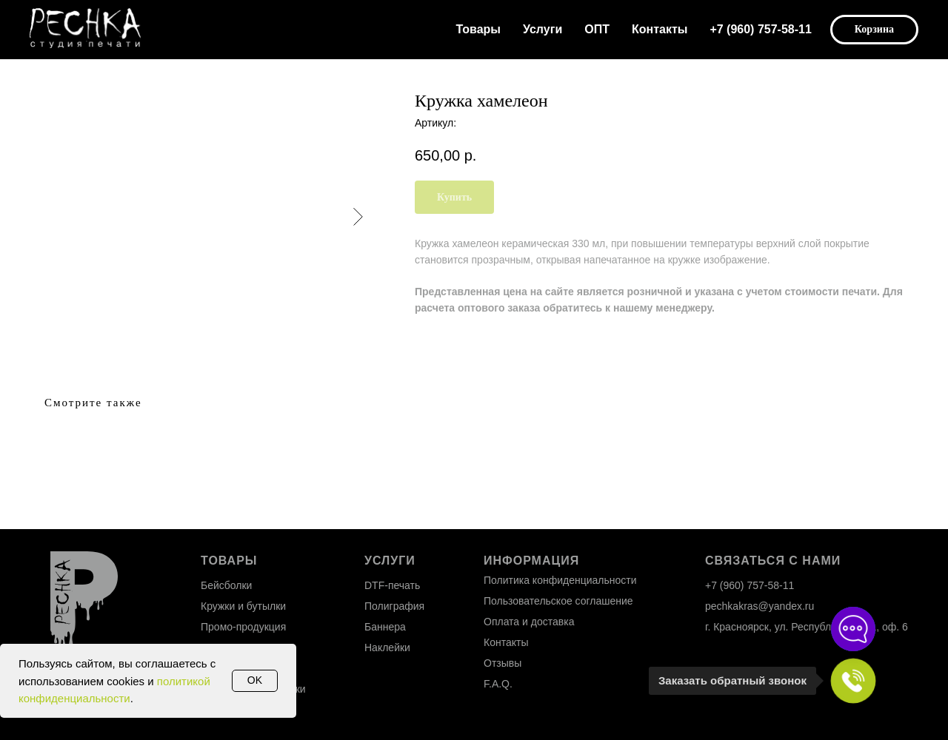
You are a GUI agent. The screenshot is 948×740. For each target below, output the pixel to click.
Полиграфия (394, 606)
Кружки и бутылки (243, 606)
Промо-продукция (243, 627)
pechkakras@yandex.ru (759, 606)
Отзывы (502, 663)
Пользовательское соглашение (558, 601)
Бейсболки (226, 585)
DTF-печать (392, 585)
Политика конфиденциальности (560, 580)
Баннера (385, 627)
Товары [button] (478, 29)
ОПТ (597, 29)
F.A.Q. (498, 684)
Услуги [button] (542, 29)
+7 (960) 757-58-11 (760, 29)
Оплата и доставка (529, 622)
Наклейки (387, 647)
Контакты (659, 29)
